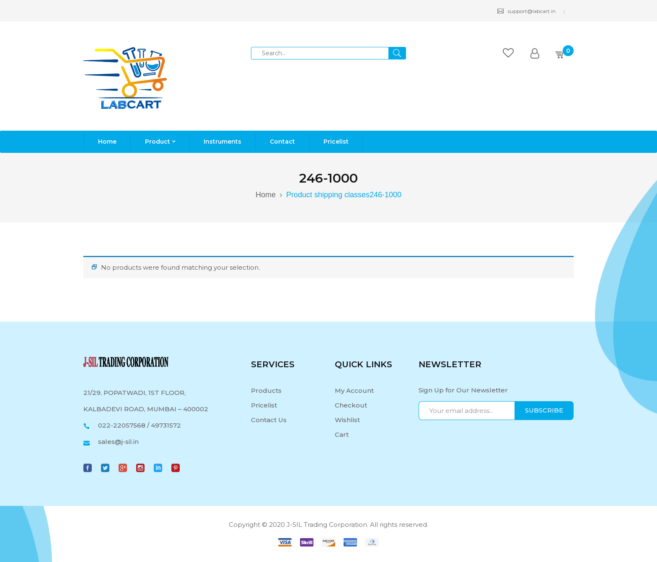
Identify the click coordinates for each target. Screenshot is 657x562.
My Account (354, 390)
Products (266, 390)
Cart (342, 434)
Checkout (351, 405)
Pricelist (264, 405)
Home (266, 195)
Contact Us (269, 420)
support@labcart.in (526, 11)
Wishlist (347, 420)
